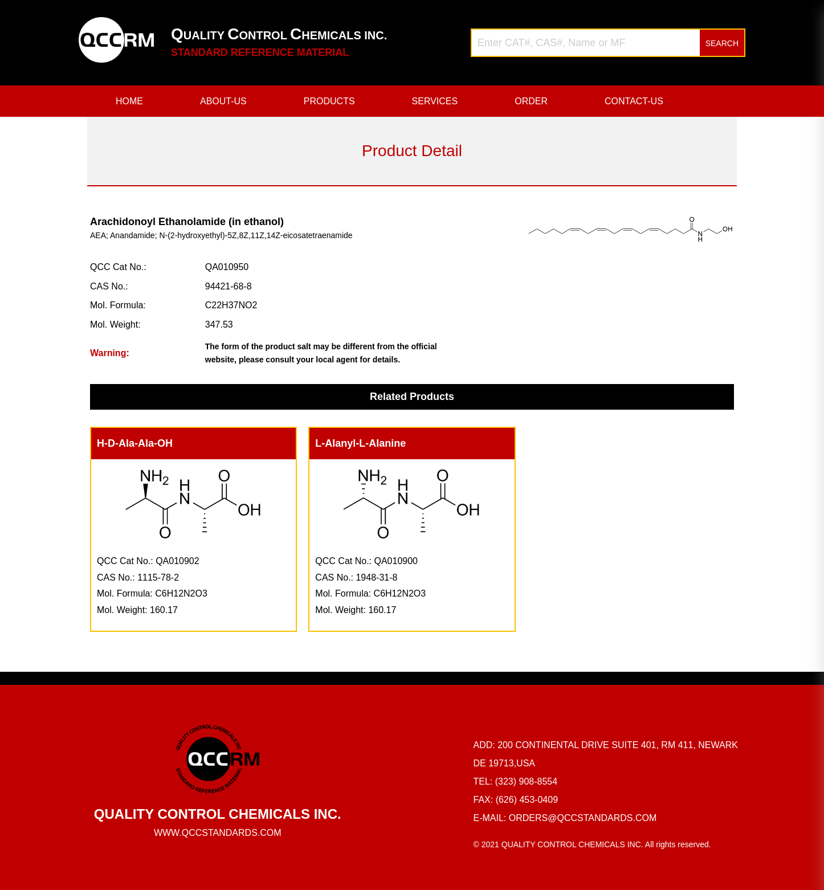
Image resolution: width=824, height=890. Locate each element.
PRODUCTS (329, 101)
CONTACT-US (634, 101)
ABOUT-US (223, 101)
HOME (129, 101)
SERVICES (435, 101)
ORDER (531, 101)
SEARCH (722, 43)
